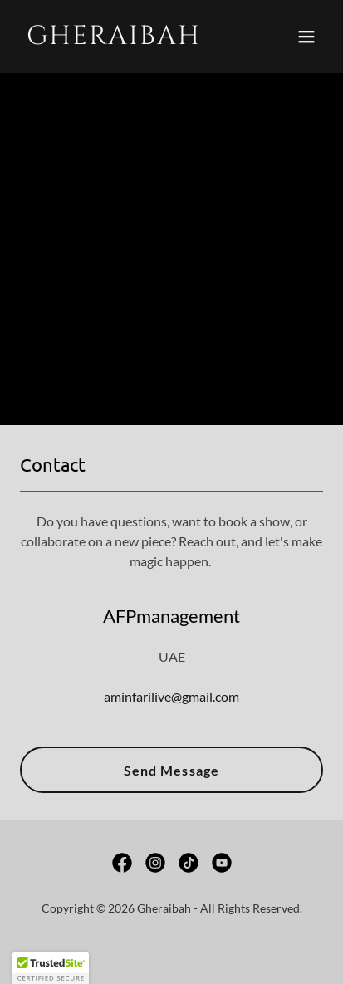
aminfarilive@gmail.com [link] (171, 696)
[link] (126, 39)
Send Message (171, 770)
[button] (306, 36)
